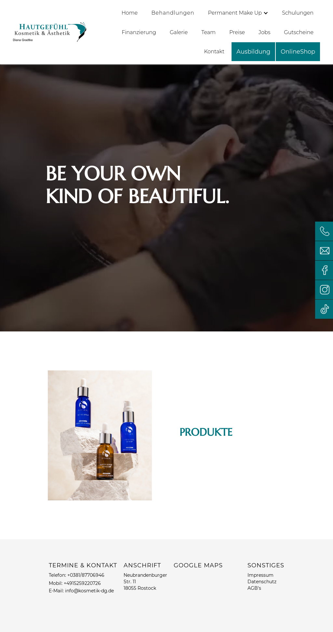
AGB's (254, 588)
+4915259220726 (82, 583)
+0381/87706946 (85, 575)
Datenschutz (261, 582)
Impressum (260, 575)
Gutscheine (298, 32)
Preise (237, 32)
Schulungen (297, 13)
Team (208, 32)
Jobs (264, 32)
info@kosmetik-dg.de (89, 591)
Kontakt (214, 51)
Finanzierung (139, 32)
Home (130, 13)
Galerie (179, 32)
